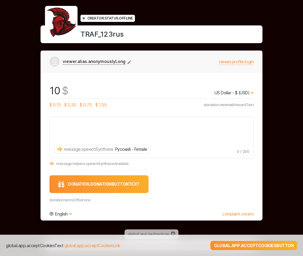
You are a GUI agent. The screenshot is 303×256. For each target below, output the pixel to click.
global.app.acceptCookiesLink (92, 245)
